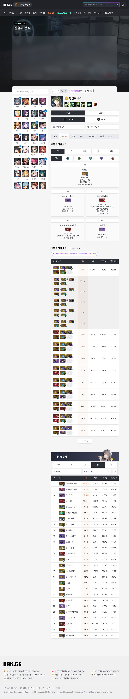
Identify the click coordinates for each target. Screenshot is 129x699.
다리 (111, 151)
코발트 (101, 113)
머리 (84, 151)
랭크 (68, 113)
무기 (57, 151)
